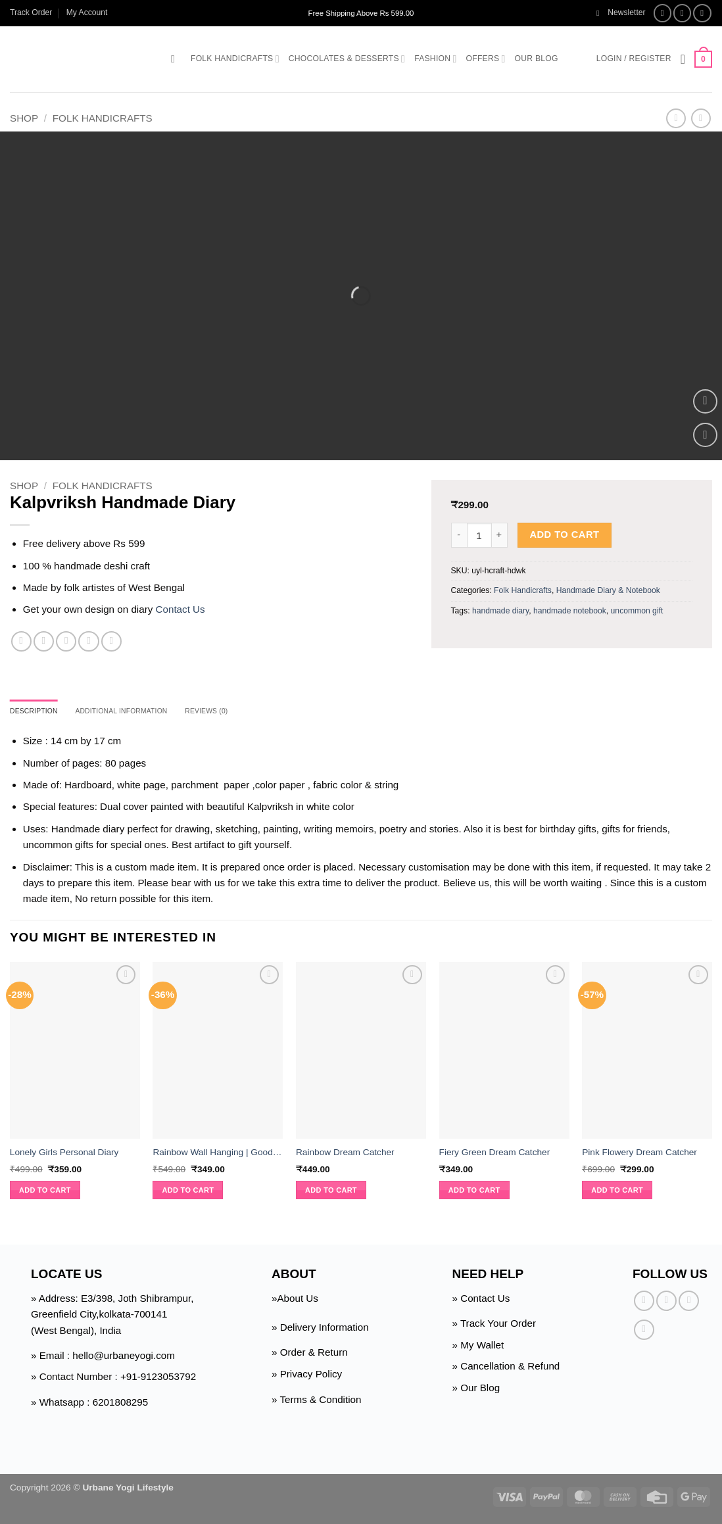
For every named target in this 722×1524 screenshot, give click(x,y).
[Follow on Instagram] (682, 13)
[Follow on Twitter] (702, 13)
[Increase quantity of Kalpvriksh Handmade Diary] (500, 535)
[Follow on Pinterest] (644, 1332)
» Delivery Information (320, 1329)
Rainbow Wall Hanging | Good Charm (218, 1154)
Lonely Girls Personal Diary (64, 1154)
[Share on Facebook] (21, 641)
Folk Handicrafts (235, 59)
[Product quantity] (479, 535)
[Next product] (675, 118)
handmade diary (500, 610)
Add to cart (564, 534)
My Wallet (482, 1346)
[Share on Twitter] (44, 641)
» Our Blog (476, 1389)
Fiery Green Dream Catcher (494, 1154)
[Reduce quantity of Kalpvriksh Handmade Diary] (459, 535)
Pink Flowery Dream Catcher (639, 1154)
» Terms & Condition (316, 1400)
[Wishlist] (683, 59)
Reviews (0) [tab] (235, 712)
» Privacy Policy (307, 1375)
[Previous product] (700, 118)
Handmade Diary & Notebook (608, 590)
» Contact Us (481, 1300)
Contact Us (180, 609)
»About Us (295, 1300)
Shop (24, 118)
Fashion (435, 59)
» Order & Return (310, 1354)
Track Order (31, 12)
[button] (621, 12)
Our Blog (536, 58)
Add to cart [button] (45, 1192)
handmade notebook (569, 610)
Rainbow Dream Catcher (345, 1154)
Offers (486, 59)
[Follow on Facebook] (663, 13)
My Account (87, 12)
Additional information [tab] (138, 712)
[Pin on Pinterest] (88, 641)
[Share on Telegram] (111, 641)
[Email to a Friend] (66, 641)
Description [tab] (38, 712)
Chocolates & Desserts (347, 59)
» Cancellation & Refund (506, 1367)
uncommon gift (637, 610)
